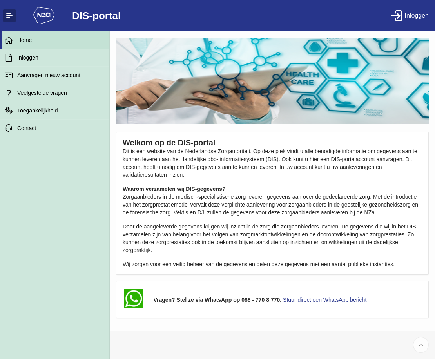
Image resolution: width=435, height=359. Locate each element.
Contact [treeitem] (26, 128)
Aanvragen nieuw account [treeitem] (48, 75)
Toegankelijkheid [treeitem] (37, 110)
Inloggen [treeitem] (27, 57)
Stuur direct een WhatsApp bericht (324, 300)
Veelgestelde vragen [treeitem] (42, 93)
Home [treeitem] (24, 40)
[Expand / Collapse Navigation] (9, 15)
